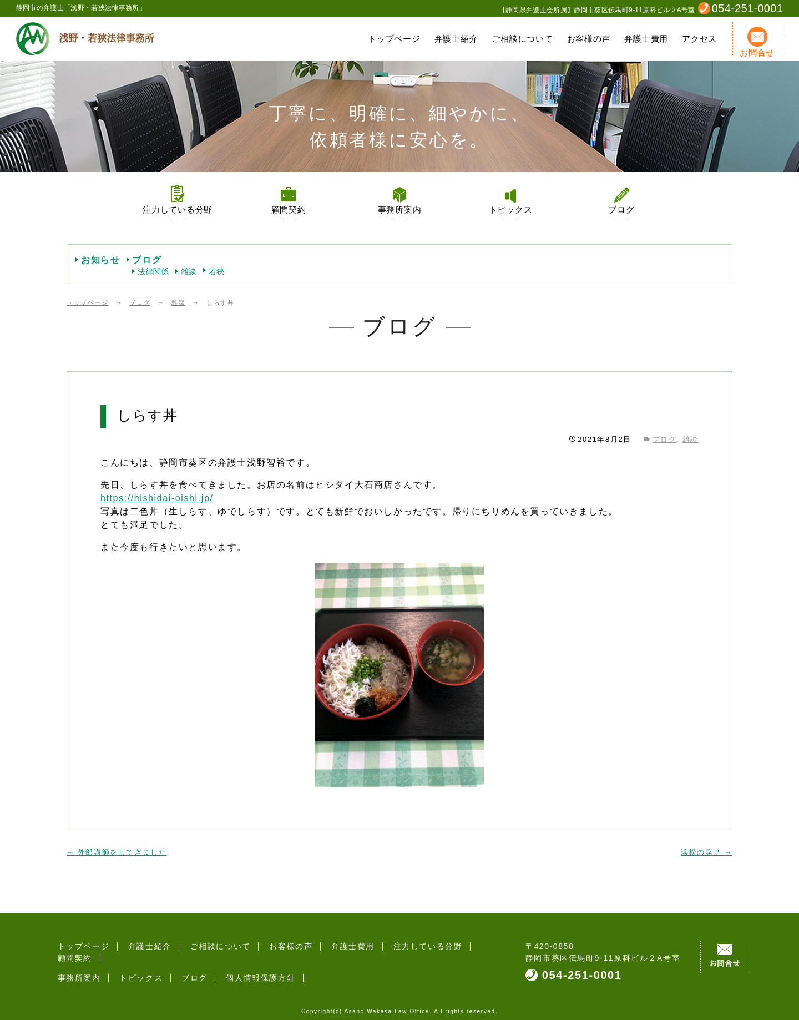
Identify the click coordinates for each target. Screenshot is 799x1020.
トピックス (511, 209)
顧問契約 (288, 209)
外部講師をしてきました (116, 852)
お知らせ (100, 260)
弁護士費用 (646, 38)
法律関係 (153, 271)
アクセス (699, 38)
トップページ (394, 38)
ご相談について (522, 38)
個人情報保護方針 (250, 966)
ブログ (621, 209)
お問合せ (757, 42)
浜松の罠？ (706, 852)
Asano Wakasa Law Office (386, 1006)
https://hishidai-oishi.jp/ (156, 498)
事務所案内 (400, 209)
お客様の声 (589, 38)
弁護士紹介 (456, 38)
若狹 (216, 271)
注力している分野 (178, 209)
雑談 (188, 271)
